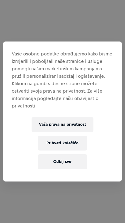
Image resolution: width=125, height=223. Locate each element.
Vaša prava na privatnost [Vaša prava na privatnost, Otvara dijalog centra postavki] (62, 124)
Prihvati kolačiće (62, 143)
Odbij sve (62, 161)
